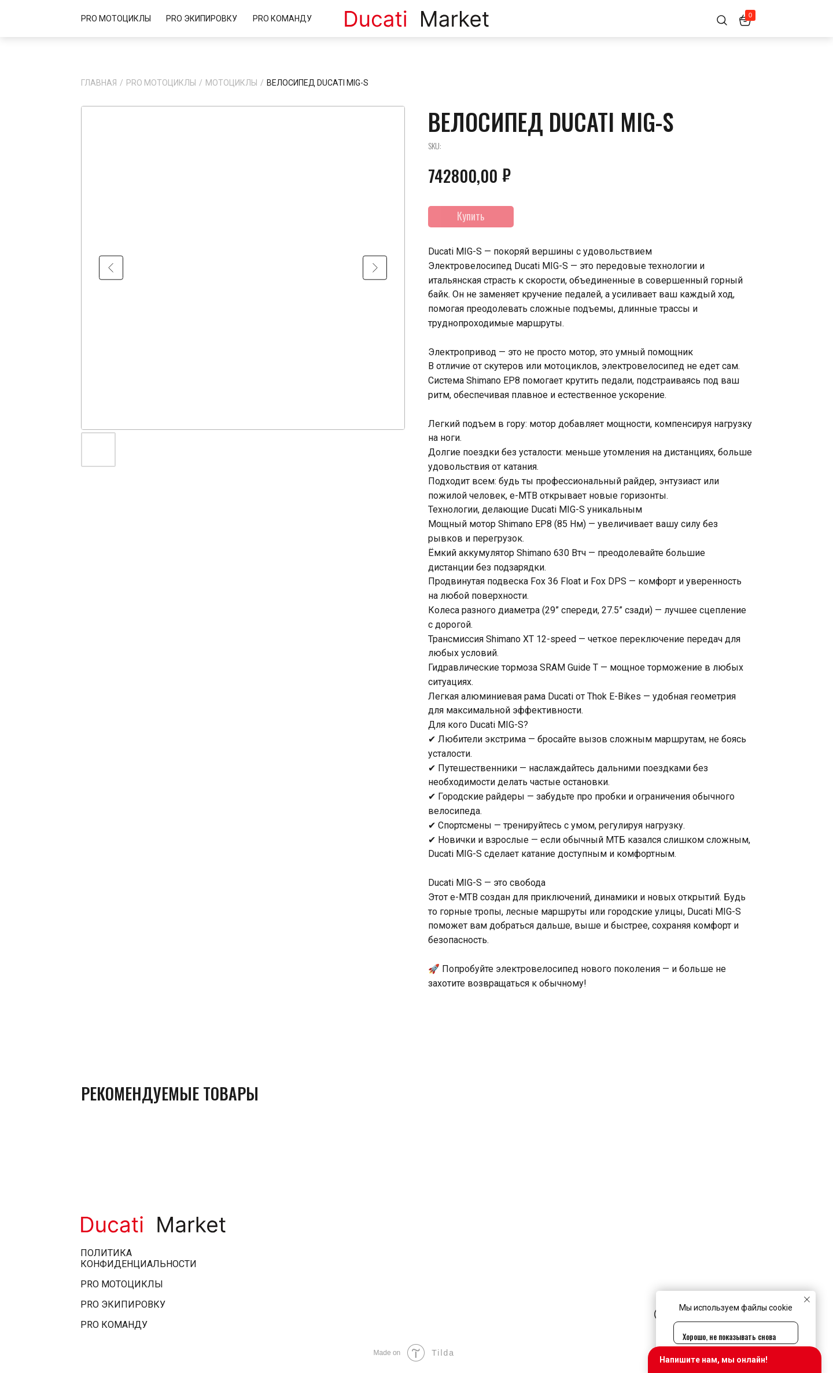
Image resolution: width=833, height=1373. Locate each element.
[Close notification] (807, 1299)
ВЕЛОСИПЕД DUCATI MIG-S (317, 82)
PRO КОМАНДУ (282, 18)
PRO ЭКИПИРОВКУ (201, 18)
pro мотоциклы (121, 1284)
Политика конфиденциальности (138, 1258)
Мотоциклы (231, 82)
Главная (99, 82)
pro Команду (114, 1324)
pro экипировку (122, 1304)
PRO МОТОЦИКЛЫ (116, 18)
